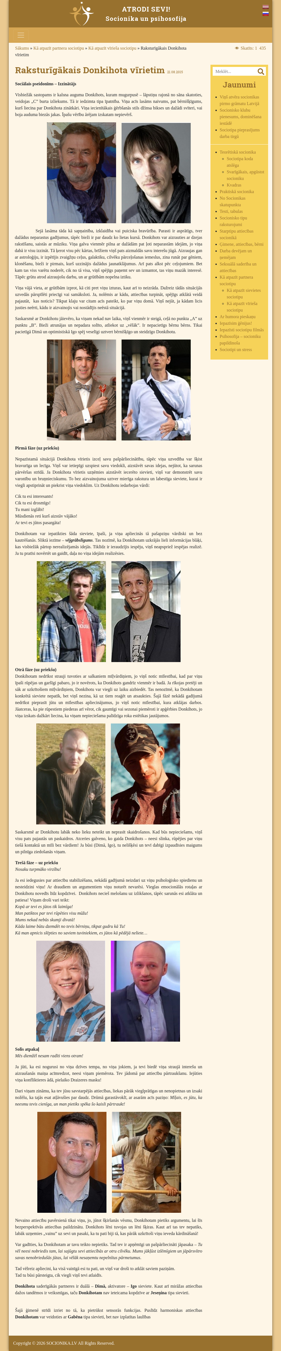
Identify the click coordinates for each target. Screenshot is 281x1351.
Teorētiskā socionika (238, 152)
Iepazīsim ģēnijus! (236, 323)
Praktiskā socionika (237, 191)
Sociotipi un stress (236, 349)
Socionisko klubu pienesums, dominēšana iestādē (241, 117)
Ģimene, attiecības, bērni (242, 244)
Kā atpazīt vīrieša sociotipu (112, 48)
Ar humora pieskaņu (238, 316)
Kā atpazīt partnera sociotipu (58, 48)
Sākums (22, 48)
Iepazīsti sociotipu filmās (242, 329)
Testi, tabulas (231, 211)
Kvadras (234, 185)
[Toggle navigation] (21, 35)
